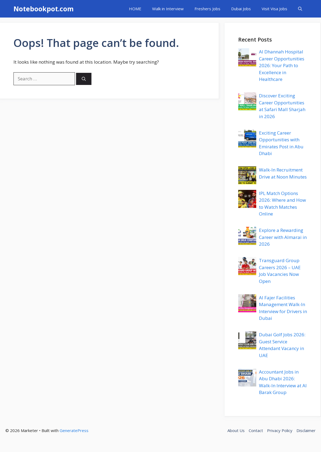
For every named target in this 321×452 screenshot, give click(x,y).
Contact (256, 430)
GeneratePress (74, 430)
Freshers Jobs (207, 8)
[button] (300, 9)
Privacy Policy (279, 430)
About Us (236, 430)
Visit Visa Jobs (274, 8)
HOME (135, 8)
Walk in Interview (168, 8)
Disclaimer (306, 430)
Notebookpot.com (43, 8)
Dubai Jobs (241, 8)
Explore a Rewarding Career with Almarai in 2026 (283, 237)
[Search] (83, 79)
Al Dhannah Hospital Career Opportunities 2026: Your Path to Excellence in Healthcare (281, 65)
